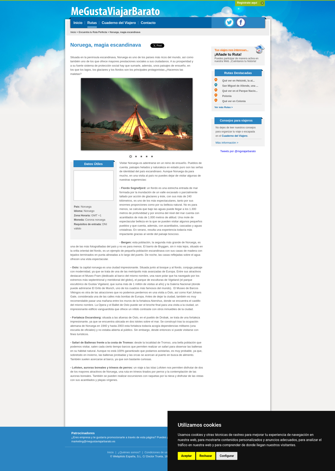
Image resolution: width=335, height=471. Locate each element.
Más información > (227, 142)
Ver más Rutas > (224, 107)
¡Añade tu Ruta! (228, 54)
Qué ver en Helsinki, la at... (235, 80)
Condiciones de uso (157, 452)
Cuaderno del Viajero (119, 23)
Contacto (148, 23)
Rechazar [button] (206, 456)
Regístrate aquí (247, 2)
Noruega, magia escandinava (125, 32)
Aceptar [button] (186, 456)
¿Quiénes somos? (129, 452)
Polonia (223, 96)
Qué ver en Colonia (230, 101)
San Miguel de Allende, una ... (236, 85)
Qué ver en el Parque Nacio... (236, 90)
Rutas (92, 23)
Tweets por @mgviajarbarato (238, 151)
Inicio (77, 23)
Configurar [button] (227, 456)
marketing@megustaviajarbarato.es (93, 441)
